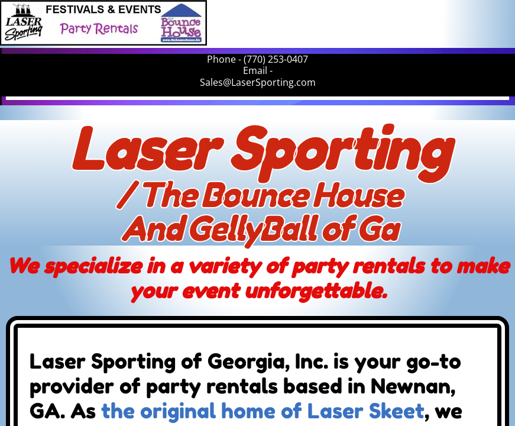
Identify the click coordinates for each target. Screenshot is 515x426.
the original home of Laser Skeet (263, 410)
